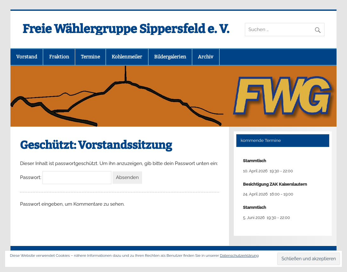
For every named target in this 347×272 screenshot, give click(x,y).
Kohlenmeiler (127, 57)
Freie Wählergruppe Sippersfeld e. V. (126, 29)
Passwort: (65, 177)
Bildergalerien (170, 57)
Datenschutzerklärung (239, 255)
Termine (90, 57)
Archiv (205, 57)
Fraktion (59, 57)
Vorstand (26, 57)
